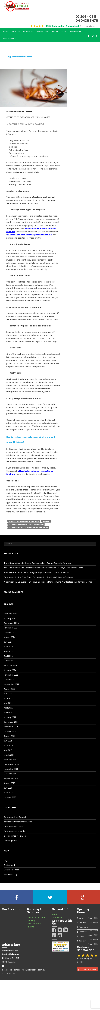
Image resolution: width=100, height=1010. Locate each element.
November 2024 (11, 628)
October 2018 (10, 797)
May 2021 (8, 750)
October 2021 (10, 731)
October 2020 (10, 773)
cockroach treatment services (18, 821)
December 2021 (11, 722)
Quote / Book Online (36, 917)
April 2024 (8, 656)
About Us (15, 31)
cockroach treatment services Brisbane (26, 524)
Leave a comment (36, 124)
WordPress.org (10, 874)
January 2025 (10, 618)
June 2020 (8, 792)
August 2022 (9, 689)
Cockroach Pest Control (15, 817)
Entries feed (9, 865)
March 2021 (9, 755)
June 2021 (8, 745)
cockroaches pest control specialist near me (29, 234)
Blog (63, 31)
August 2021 (9, 736)
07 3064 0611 (9, 973)
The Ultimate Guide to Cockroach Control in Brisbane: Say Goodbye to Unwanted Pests (43, 567)
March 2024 (9, 660)
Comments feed (11, 869)
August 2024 (9, 637)
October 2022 (10, 679)
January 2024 (10, 670)
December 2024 (11, 623)
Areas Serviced (10, 38)
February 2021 (10, 759)
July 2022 (8, 693)
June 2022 (8, 698)
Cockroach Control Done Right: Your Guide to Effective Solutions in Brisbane (38, 577)
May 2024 (8, 651)
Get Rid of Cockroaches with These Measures (28, 117)
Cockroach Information (35, 31)
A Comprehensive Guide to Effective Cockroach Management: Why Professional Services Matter (48, 582)
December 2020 (11, 764)
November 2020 (11, 769)
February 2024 (10, 665)
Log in (6, 860)
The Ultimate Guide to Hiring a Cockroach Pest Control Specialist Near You (37, 563)
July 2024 (8, 642)
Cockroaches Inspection (15, 831)
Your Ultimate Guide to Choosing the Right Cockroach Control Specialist (37, 572)
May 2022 (8, 703)
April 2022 (8, 708)
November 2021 (11, 726)
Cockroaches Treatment (20, 111)
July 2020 (8, 788)
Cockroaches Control (13, 826)
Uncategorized (10, 840)
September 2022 (11, 684)
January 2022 (10, 717)
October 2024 (10, 632)
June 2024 (8, 646)
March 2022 (9, 712)
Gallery (54, 31)
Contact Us (75, 31)
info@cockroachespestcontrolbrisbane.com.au (23, 970)
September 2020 (11, 778)
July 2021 (8, 741)
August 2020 (9, 783)
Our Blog (31, 920)
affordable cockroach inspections (24, 521)
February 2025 (10, 613)
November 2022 (11, 675)
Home (5, 31)
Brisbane (46, 521)
